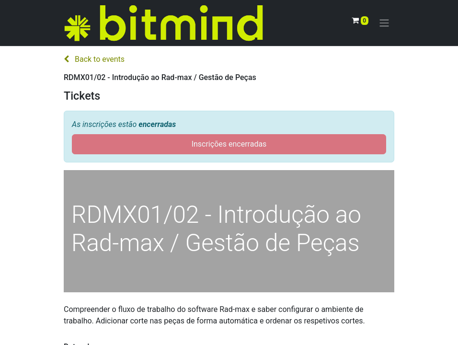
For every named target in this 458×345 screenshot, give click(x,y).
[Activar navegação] (384, 23)
